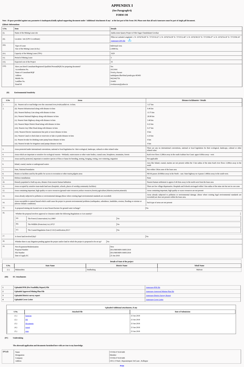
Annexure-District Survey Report (158, 295)
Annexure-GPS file (118, 41)
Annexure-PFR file (153, 287)
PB (27, 320)
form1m (29, 316)
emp (27, 331)
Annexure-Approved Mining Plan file (160, 291)
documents (30, 323)
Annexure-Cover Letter (154, 299)
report (28, 327)
